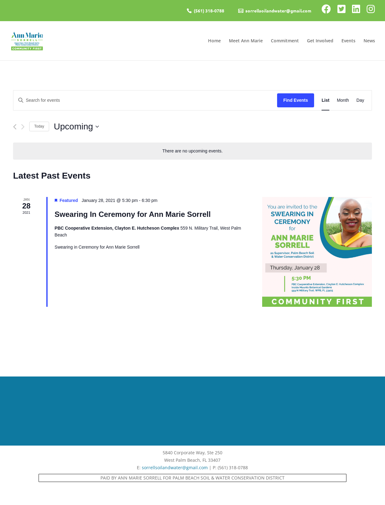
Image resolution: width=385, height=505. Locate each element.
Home (214, 41)
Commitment (285, 41)
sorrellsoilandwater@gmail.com (278, 10)
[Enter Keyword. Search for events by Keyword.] (145, 100)
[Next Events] (23, 127)
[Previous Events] (14, 127)
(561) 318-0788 (209, 10)
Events (348, 41)
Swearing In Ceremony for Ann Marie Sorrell (133, 214)
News (369, 41)
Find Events (295, 100)
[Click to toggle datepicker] (76, 126)
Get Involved (320, 41)
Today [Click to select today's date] (39, 126)
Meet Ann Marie (246, 41)
